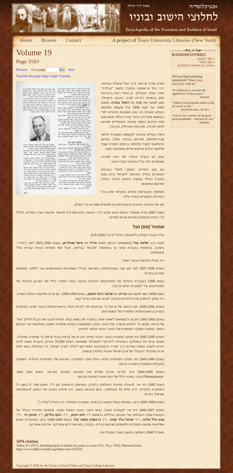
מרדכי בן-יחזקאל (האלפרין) (195, 65)
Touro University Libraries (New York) (176, 40)
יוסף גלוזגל (206, 62)
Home (26, 40)
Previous (21, 69)
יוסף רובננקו (205, 58)
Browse (48, 40)
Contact (73, 40)
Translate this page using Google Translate (43, 76)
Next (71, 69)
